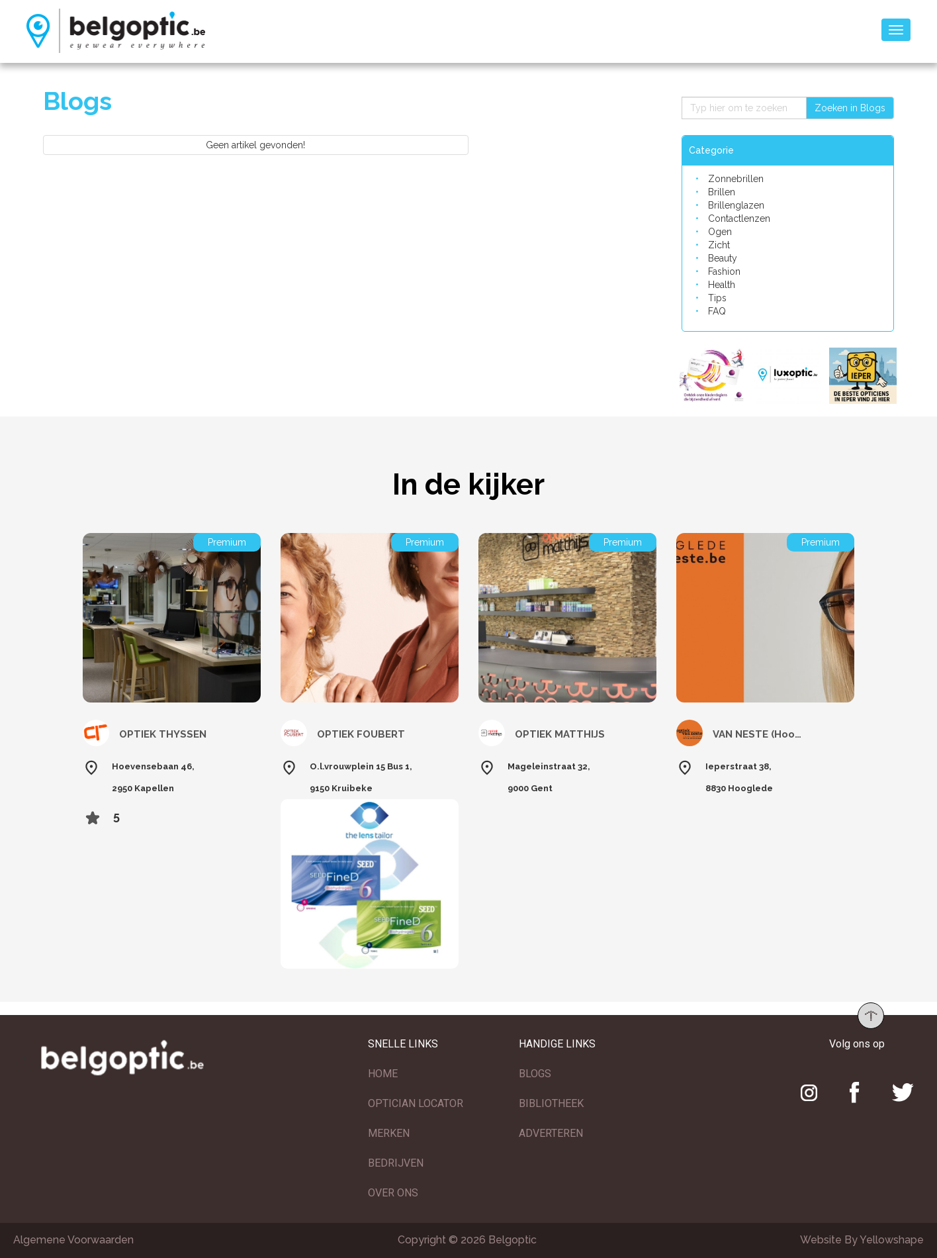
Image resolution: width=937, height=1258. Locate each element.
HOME (383, 1073)
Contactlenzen (739, 218)
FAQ (717, 311)
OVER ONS (393, 1192)
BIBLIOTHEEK (551, 1103)
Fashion (724, 271)
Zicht (719, 245)
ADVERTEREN (551, 1133)
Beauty (722, 258)
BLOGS (535, 1073)
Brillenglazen (736, 205)
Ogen (720, 231)
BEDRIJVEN (396, 1163)
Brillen (721, 192)
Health (721, 284)
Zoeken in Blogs (850, 108)
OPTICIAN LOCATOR (415, 1103)
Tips (717, 298)
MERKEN (389, 1133)
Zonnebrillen (736, 178)
